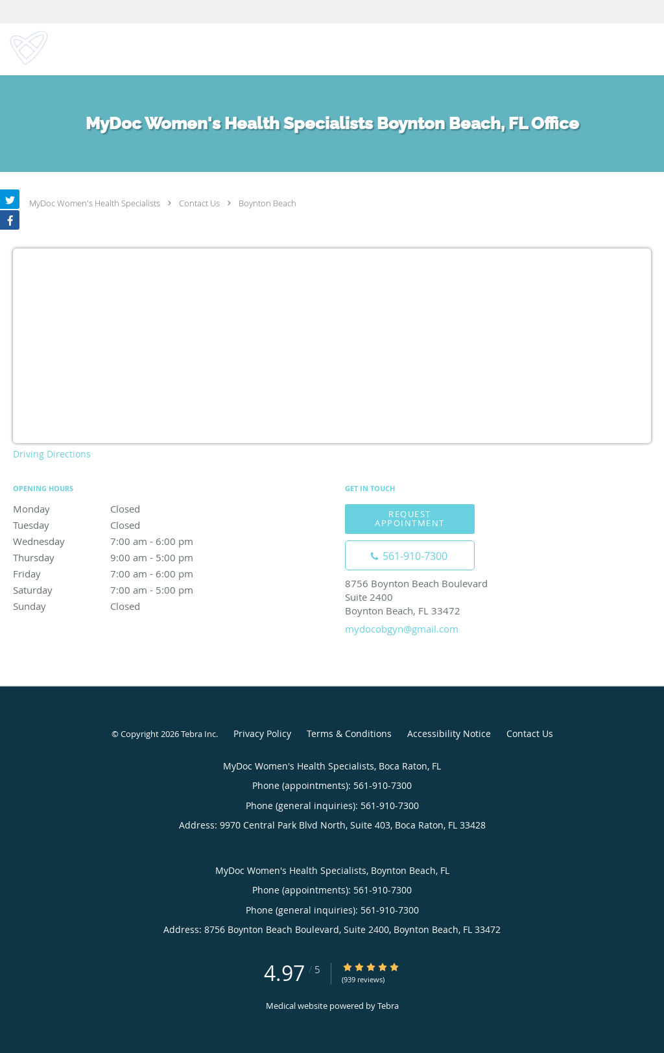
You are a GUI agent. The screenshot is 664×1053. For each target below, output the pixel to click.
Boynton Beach (267, 203)
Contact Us (199, 203)
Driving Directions (52, 454)
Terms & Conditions (349, 733)
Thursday (126, 557)
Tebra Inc (198, 734)
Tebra (388, 1005)
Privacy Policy (262, 733)
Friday (126, 573)
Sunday (126, 605)
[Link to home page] (25, 48)
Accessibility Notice (449, 733)
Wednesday (126, 541)
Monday (126, 508)
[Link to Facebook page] (9, 220)
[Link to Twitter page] (9, 199)
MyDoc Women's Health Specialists (94, 203)
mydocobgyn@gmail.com (401, 628)
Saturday (126, 589)
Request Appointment (410, 518)
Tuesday (126, 524)
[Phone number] (410, 555)
